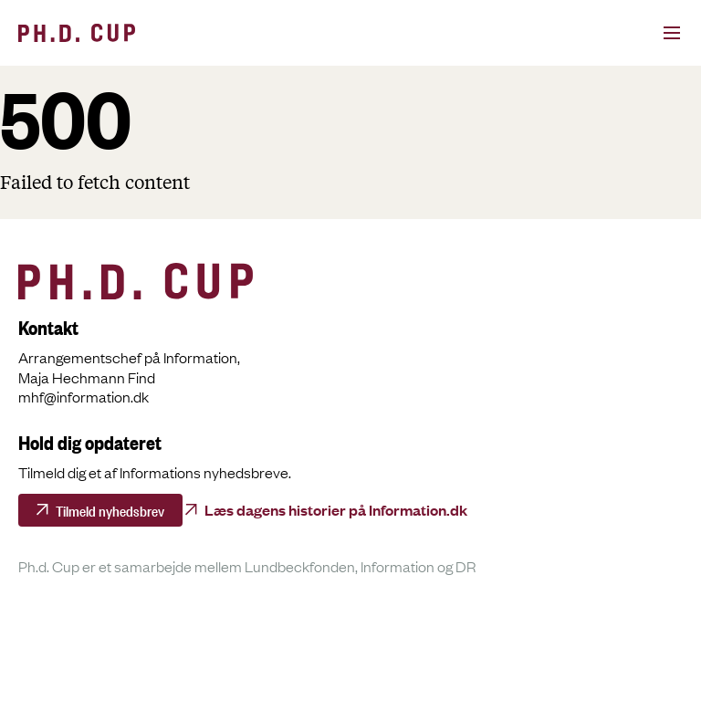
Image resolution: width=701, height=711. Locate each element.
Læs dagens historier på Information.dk (335, 509)
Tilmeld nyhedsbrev (110, 509)
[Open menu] (652, 33)
